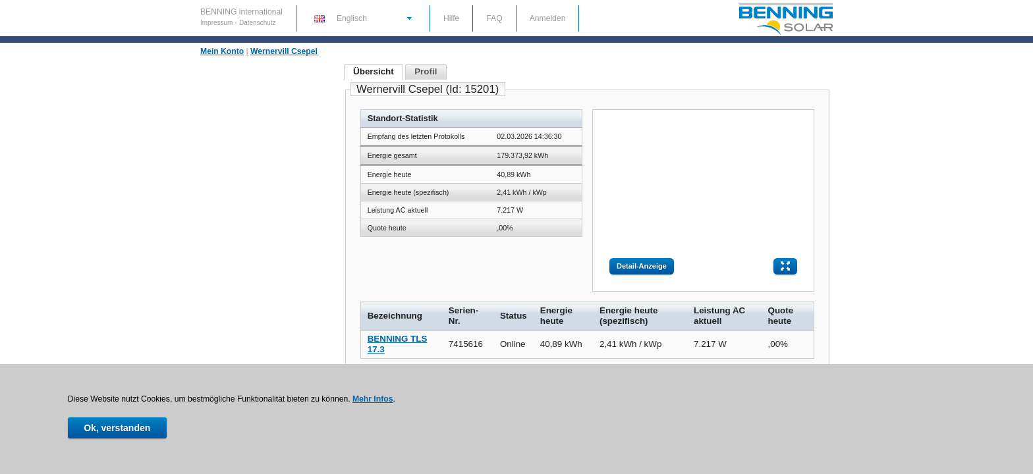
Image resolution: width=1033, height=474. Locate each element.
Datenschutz (257, 22)
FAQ (494, 18)
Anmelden (548, 18)
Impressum (217, 22)
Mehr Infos (372, 399)
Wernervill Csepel (284, 51)
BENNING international (241, 11)
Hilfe (451, 18)
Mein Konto (222, 51)
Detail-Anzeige (642, 266)
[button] (362, 18)
